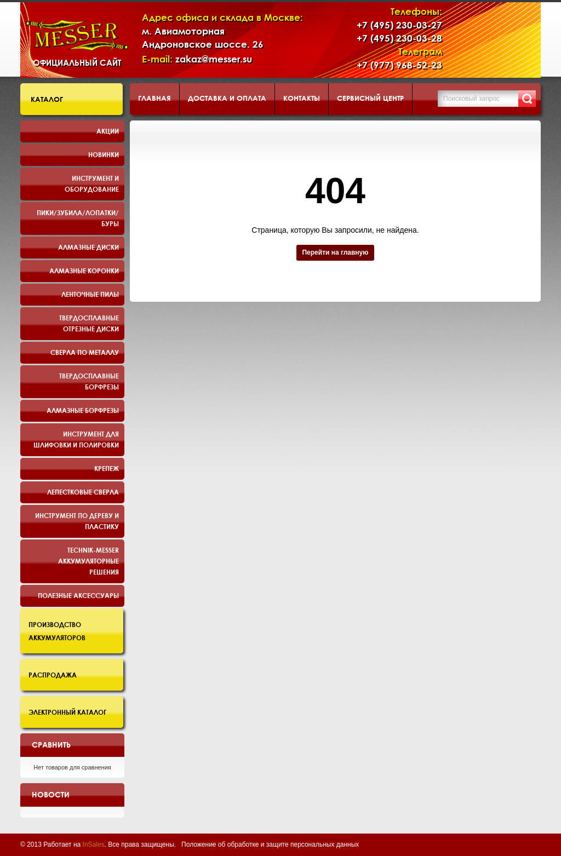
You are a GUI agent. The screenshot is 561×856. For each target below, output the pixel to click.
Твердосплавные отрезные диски (89, 323)
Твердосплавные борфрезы (89, 381)
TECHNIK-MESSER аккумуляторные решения (88, 560)
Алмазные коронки (84, 270)
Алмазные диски (88, 247)
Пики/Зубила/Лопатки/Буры (78, 218)
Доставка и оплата (227, 98)
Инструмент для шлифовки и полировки (76, 439)
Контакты (301, 98)
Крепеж (106, 468)
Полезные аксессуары (78, 595)
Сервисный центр (370, 98)
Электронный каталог (67, 712)
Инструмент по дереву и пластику (77, 521)
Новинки (103, 154)
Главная (154, 98)
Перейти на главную (335, 252)
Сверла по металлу (84, 352)
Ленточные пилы (90, 294)
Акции (107, 131)
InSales (94, 844)
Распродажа (52, 674)
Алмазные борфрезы (83, 410)
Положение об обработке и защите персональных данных (270, 844)
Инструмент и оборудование (92, 183)
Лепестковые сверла (83, 491)
